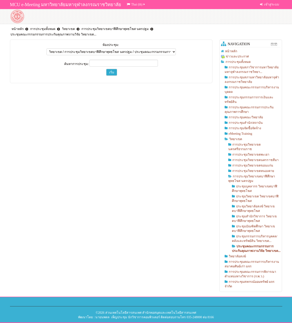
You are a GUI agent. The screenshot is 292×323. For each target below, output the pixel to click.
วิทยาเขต (68, 29)
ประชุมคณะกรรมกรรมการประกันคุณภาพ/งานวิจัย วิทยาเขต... (53, 34)
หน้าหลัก (18, 29)
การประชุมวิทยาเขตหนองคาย (253, 171)
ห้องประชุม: (111, 45)
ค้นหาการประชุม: (76, 64)
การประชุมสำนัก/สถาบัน (246, 122)
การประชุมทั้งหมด (42, 29)
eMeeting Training (240, 133)
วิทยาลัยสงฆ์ (237, 256)
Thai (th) (136, 4)
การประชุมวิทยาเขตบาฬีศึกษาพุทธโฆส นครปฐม (115, 29)
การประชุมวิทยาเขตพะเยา (250, 154)
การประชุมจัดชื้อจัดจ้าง (245, 128)
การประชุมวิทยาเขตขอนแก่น (252, 165)
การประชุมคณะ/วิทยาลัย (246, 117)
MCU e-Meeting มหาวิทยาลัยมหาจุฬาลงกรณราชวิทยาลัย (65, 4)
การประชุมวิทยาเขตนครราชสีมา (255, 160)
